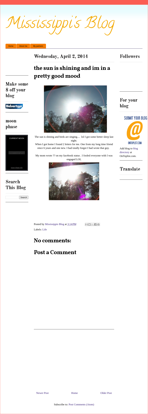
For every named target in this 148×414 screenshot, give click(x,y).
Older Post (106, 392)
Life (44, 229)
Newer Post (42, 392)
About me (23, 46)
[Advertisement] (17, 63)
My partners (38, 46)
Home (10, 46)
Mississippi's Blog (60, 24)
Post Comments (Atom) (81, 404)
